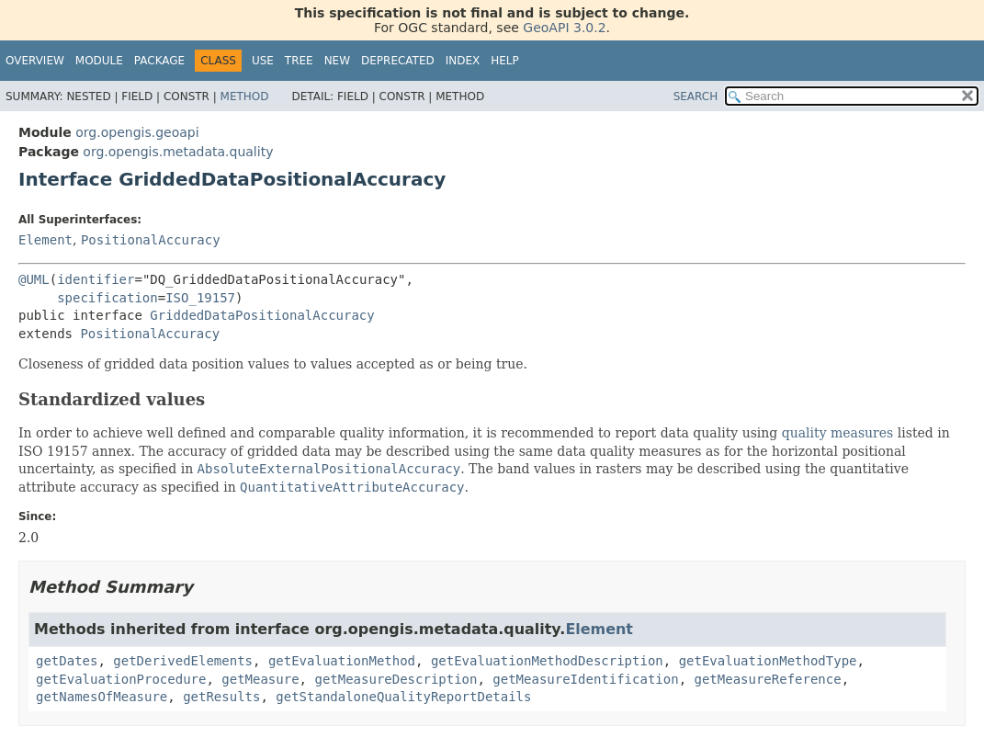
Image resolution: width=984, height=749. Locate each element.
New (337, 60)
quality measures (838, 433)
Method (245, 96)
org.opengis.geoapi (136, 132)
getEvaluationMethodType (768, 660)
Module (99, 60)
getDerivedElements (183, 660)
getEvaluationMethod (341, 660)
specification (107, 297)
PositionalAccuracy (151, 240)
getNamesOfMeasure (101, 696)
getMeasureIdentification (585, 679)
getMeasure (260, 679)
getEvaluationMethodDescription (547, 660)
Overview (35, 60)
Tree (299, 60)
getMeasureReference (767, 679)
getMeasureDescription (395, 679)
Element (45, 240)
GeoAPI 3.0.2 (564, 27)
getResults (221, 696)
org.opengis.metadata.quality (178, 151)
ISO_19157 (200, 297)
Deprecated (398, 60)
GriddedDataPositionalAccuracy (262, 315)
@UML (34, 279)
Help (505, 60)
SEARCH (695, 96)
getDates (66, 660)
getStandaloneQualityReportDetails (403, 696)
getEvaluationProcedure (121, 679)
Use (263, 60)
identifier (95, 279)
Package (159, 60)
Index (463, 60)
